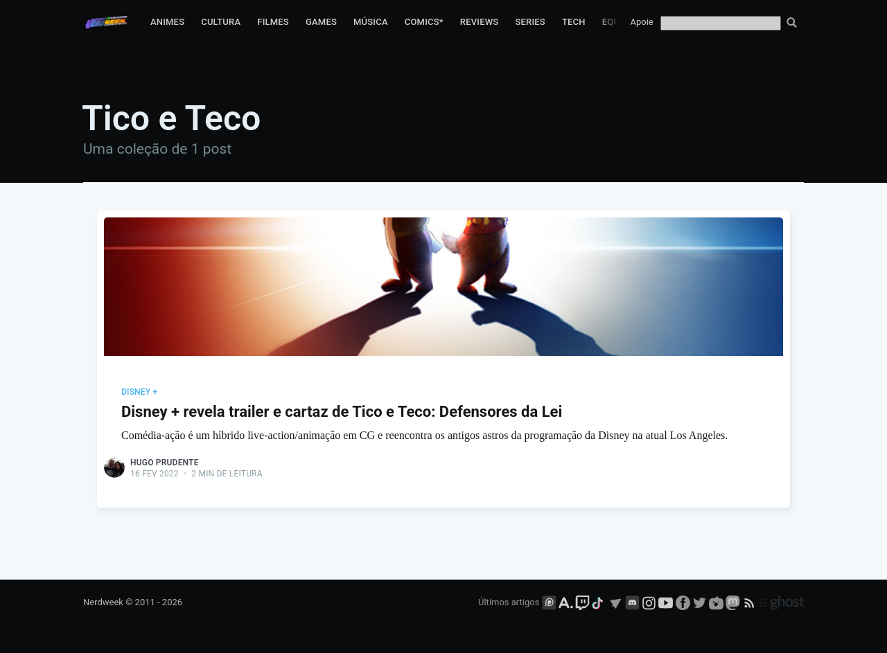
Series (530, 22)
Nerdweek (103, 602)
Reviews (479, 22)
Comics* (424, 22)
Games (321, 22)
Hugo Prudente (164, 462)
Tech (574, 22)
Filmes (273, 22)
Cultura (220, 22)
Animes (167, 22)
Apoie (642, 22)
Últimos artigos (508, 602)
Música (370, 22)
